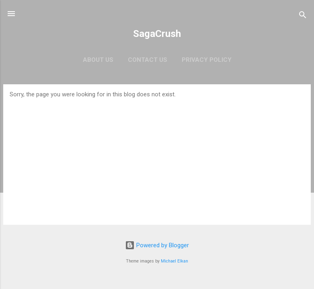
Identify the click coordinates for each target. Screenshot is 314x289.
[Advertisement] (157, 158)
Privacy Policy (207, 59)
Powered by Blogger (157, 245)
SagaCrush (157, 33)
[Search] (303, 16)
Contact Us (147, 59)
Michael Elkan (174, 261)
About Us (98, 59)
